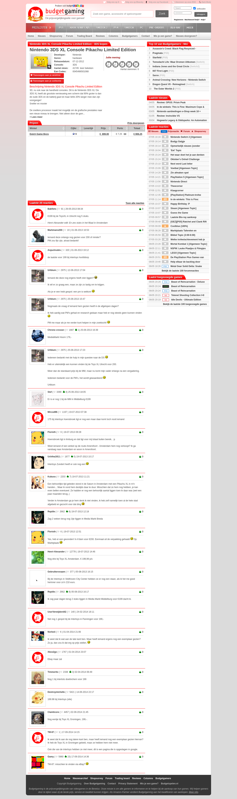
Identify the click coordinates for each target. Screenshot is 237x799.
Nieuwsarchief (80, 778)
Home (31, 36)
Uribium (52, 270)
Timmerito (53, 672)
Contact (145, 36)
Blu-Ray (176, 27)
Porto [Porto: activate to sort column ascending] (120, 128)
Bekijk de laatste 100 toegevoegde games (185, 304)
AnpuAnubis (54, 250)
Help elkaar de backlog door (181, 262)
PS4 (116, 27)
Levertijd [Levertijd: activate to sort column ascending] (88, 128)
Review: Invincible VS (168, 116)
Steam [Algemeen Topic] (179, 208)
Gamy (51, 756)
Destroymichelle (56, 692)
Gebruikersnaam (56, 571)
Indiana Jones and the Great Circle (176, 66)
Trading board (122, 778)
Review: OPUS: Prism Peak (171, 102)
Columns (113, 36)
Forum (69, 36)
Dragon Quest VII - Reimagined (173, 84)
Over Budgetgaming (94, 783)
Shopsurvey (55, 36)
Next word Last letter (177, 163)
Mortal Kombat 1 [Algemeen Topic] (184, 244)
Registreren (178, 20)
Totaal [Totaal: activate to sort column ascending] (137, 128)
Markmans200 (55, 230)
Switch (129, 27)
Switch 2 (102, 27)
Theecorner (172, 186)
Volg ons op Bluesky (134, 2)
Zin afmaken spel (175, 172)
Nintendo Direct (174, 181)
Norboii (51, 632)
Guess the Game (175, 212)
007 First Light (163, 71)
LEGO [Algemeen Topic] (179, 253)
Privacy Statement (128, 783)
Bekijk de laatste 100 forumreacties (180, 270)
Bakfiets (52, 209)
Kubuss (52, 476)
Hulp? (203, 20)
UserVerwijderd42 (57, 612)
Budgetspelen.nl (169, 783)
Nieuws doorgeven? (186, 36)
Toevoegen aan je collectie (46, 81)
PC (142, 27)
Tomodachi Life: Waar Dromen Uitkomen (179, 62)
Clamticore (53, 712)
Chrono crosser (56, 330)
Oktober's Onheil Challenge (181, 159)
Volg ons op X (113, 2)
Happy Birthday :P (176, 204)
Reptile (51, 511)
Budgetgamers (130, 36)
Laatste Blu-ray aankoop (179, 217)
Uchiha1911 (54, 456)
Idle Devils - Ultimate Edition (186, 299)
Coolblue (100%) (175, 226)
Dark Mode (206, 2)
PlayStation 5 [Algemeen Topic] (183, 177)
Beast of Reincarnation (183, 286)
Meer (190, 27)
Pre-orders (157, 27)
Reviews (100, 36)
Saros (159, 75)
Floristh (52, 432)
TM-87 (51, 732)
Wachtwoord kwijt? (192, 20)
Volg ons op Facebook (158, 2)
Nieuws (42, 36)
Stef (50, 392)
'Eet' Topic (171, 150)
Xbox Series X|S (80, 27)
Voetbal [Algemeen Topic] (180, 168)
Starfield (160, 57)
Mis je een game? (163, 36)
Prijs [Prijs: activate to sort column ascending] (103, 128)
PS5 (61, 27)
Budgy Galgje (173, 141)
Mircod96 (52, 412)
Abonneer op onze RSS (185, 2)
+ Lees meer (36, 117)
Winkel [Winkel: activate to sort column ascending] (33, 128)
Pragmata (161, 53)
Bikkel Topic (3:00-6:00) (178, 235)
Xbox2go (52, 652)
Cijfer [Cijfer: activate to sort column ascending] (73, 128)
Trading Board (84, 36)
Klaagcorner (172, 190)
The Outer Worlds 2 (167, 88)
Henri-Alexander (56, 551)
